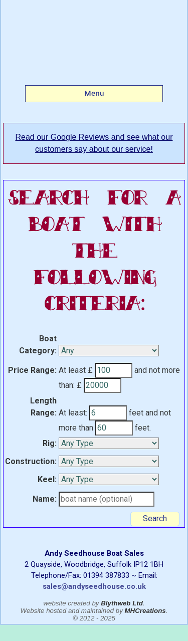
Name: (45, 499)
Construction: (31, 461)
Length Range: (43, 406)
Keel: (47, 479)
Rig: (50, 443)
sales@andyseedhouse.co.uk (94, 586)
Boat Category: (38, 344)
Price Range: (32, 370)
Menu (94, 93)
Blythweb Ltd (122, 603)
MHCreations (145, 610)
